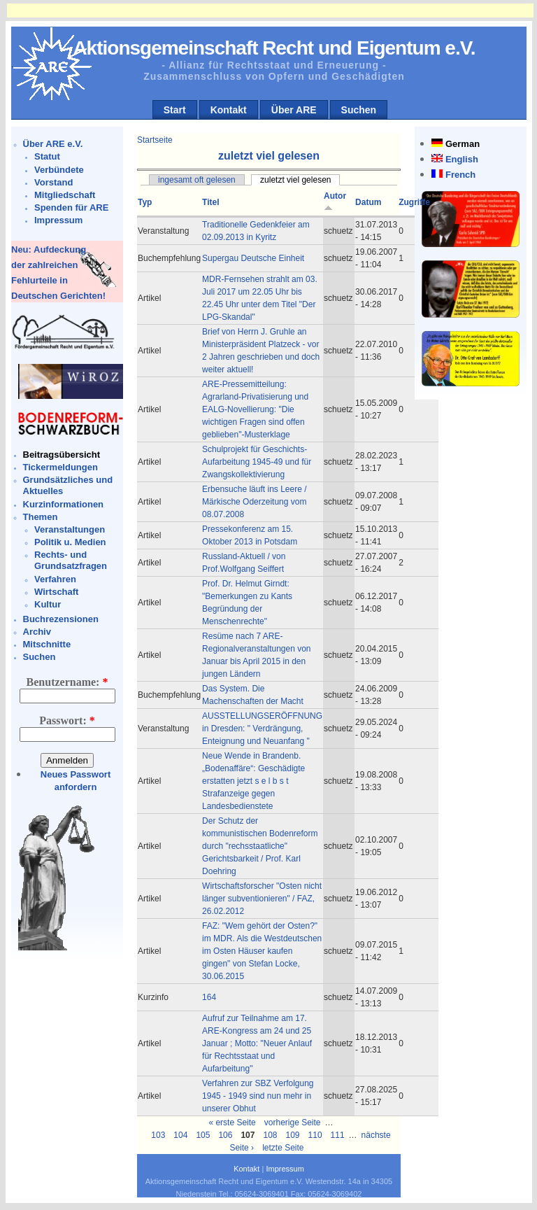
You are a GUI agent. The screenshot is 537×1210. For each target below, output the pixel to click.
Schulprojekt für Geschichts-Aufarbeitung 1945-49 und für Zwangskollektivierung (256, 461)
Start (175, 109)
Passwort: (67, 720)
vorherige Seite (292, 1122)
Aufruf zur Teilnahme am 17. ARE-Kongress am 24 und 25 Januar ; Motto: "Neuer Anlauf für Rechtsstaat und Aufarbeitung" (257, 1043)
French (460, 174)
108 (270, 1135)
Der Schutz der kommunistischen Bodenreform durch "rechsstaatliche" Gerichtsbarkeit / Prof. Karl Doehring (259, 846)
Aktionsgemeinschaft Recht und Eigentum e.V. (274, 48)
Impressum (58, 220)
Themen (40, 517)
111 (338, 1135)
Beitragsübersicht (62, 454)
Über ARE (294, 109)
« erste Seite (231, 1122)
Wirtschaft (56, 591)
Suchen (359, 109)
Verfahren (55, 579)
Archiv (37, 631)
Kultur (47, 604)
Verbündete (59, 169)
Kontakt (228, 109)
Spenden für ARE (71, 207)
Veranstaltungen (69, 529)
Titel (210, 202)
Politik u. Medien (70, 542)
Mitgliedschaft (64, 195)
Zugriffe (414, 202)
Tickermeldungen (60, 467)
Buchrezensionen (61, 619)
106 (225, 1135)
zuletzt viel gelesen (295, 180)
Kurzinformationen (63, 504)
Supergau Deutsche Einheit (253, 258)
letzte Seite (282, 1148)
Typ (145, 202)
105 (203, 1135)
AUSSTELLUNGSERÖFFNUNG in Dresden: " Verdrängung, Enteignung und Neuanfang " (262, 728)
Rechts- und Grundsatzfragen (70, 560)
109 (293, 1135)
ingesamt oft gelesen (197, 180)
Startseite (155, 140)
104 (180, 1135)
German (462, 144)
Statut (47, 156)
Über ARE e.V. (53, 144)
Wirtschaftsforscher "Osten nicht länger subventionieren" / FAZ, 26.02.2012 (262, 898)
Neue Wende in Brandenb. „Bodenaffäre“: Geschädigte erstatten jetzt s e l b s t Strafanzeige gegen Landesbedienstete (253, 781)
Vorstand (53, 182)
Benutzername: (67, 682)
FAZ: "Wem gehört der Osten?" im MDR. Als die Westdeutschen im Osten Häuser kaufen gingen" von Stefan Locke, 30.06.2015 (262, 951)
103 (158, 1135)
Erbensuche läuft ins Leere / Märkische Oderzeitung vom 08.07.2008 (254, 501)
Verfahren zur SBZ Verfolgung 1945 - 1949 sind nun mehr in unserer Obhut (257, 1095)
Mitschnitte (47, 644)
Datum (368, 202)
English (461, 159)
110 (315, 1135)
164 (209, 997)
